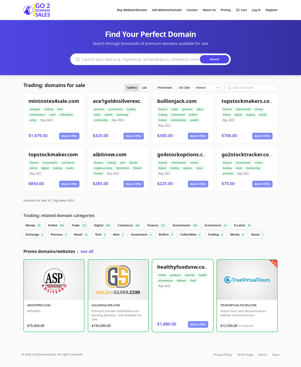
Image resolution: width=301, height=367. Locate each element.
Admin (262, 355)
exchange (122, 114)
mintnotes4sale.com (53, 100)
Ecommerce (216, 225)
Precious (59, 234)
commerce (68, 162)
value (199, 109)
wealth (194, 120)
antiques (35, 109)
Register (272, 10)
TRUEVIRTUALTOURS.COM (238, 305)
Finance (157, 225)
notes (33, 120)
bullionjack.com (177, 100)
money (259, 109)
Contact (192, 10)
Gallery (132, 88)
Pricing (226, 10)
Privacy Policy (223, 355)
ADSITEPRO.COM (38, 305)
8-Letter (243, 225)
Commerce (129, 225)
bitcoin (133, 162)
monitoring (253, 168)
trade (174, 109)
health (203, 275)
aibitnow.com (110, 154)
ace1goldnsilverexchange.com (130, 100)
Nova (275, 355)
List (144, 88)
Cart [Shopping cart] (241, 10)
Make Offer (69, 136)
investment (178, 114)
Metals (237, 234)
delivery (181, 280)
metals (109, 114)
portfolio (228, 173)
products (175, 275)
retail (52, 114)
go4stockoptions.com (184, 154)
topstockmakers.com (248, 100)
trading (48, 109)
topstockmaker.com (53, 154)
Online (57, 225)
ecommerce (115, 109)
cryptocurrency (103, 168)
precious (99, 109)
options (187, 168)
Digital (103, 225)
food (193, 280)
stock (199, 168)
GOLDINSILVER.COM (106, 305)
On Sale (184, 88)
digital (238, 114)
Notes (258, 234)
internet (190, 275)
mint (60, 109)
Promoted (165, 88)
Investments (185, 225)
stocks (263, 114)
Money (34, 225)
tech (122, 162)
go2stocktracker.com (248, 154)
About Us (209, 10)
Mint (119, 234)
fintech (137, 168)
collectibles (66, 114)
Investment (142, 234)
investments (243, 109)
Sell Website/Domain (166, 10)
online (226, 114)
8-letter (98, 173)
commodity (101, 120)
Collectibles (191, 234)
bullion (193, 114)
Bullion (166, 234)
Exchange (35, 234)
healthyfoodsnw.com (183, 266)
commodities (178, 120)
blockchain (122, 168)
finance (162, 109)
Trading (216, 234)
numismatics (37, 114)
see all (86, 251)
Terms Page (245, 355)
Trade (80, 225)
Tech (101, 234)
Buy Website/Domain (132, 10)
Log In (256, 10)
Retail (81, 234)
